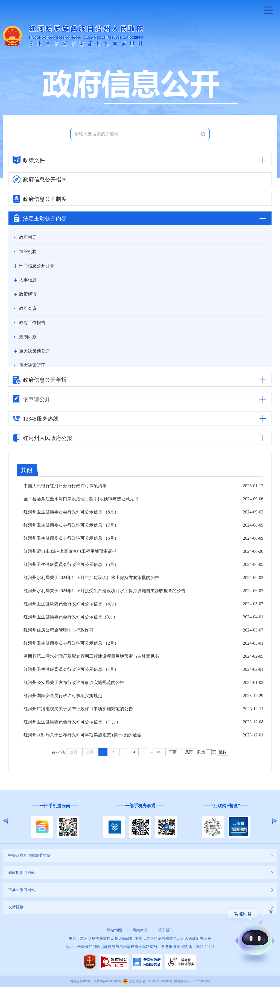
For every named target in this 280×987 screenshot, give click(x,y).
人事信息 (28, 280)
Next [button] (274, 821)
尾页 (189, 752)
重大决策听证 (32, 365)
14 (159, 752)
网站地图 (114, 930)
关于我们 (165, 930)
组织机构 (28, 251)
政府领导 (28, 237)
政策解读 (28, 294)
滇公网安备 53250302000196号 (151, 981)
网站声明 (140, 930)
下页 (173, 752)
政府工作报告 (32, 322)
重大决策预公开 (34, 351)
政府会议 (28, 308)
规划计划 (28, 336)
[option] (55, 821)
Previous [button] (5, 821)
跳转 (222, 752)
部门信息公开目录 (36, 265)
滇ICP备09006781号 (108, 981)
